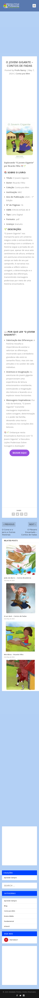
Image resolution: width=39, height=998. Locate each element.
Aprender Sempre (10, 878)
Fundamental (9, 921)
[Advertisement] (19, 35)
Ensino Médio (9, 916)
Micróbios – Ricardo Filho (14, 654)
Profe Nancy (20, 70)
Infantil (7, 926)
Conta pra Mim (23, 73)
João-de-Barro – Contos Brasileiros (17, 578)
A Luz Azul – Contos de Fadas (15, 616)
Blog (5, 906)
